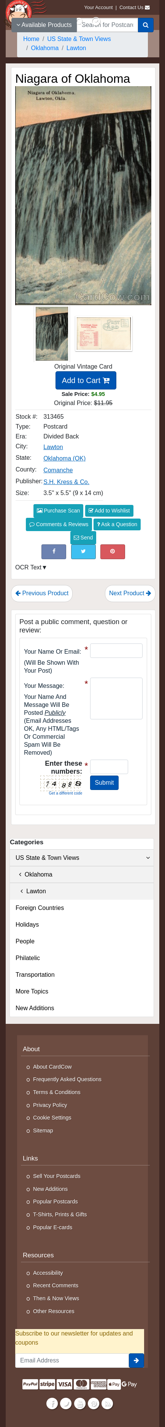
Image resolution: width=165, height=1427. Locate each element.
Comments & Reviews (59, 524)
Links (30, 1158)
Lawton (31, 891)
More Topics (32, 991)
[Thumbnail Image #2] (103, 336)
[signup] (136, 1360)
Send (83, 538)
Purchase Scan (58, 511)
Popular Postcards (55, 1201)
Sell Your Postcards (57, 1176)
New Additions (35, 1008)
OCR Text (28, 567)
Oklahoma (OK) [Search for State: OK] (64, 458)
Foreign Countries (40, 908)
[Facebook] (52, 1403)
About (31, 1049)
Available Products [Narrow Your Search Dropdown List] (44, 25)
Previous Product (41, 593)
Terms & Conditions (57, 1092)
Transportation (35, 974)
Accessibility (48, 1273)
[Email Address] (72, 1360)
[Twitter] (66, 1403)
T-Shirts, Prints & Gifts (60, 1214)
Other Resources (54, 1311)
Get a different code (65, 793)
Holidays (27, 924)
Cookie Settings (52, 1118)
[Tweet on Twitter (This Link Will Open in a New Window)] (83, 551)
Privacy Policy (50, 1105)
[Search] (146, 25)
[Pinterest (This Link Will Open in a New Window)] (112, 551)
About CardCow (52, 1067)
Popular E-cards (52, 1227)
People (25, 941)
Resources (38, 1255)
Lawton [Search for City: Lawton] (53, 447)
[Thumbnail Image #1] (52, 336)
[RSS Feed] (107, 1403)
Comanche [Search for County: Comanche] (58, 470)
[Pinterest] (93, 1403)
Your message (43, 686)
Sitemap (43, 1130)
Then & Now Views (56, 1298)
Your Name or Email (51, 651)
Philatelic (28, 958)
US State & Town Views (83, 858)
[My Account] (96, 21)
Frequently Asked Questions (67, 1079)
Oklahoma (34, 874)
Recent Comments (55, 1285)
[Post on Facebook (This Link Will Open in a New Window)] (53, 551)
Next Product (130, 593)
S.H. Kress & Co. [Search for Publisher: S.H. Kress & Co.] (66, 482)
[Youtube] (79, 1403)
